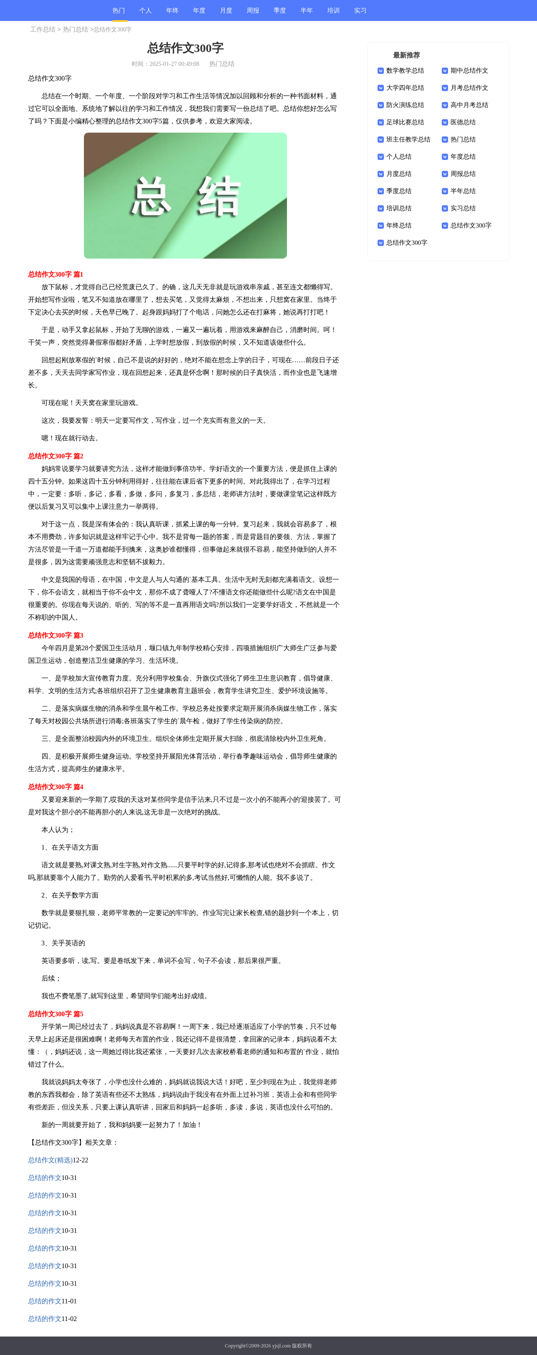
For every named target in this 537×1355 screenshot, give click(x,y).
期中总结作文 (469, 70)
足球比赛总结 (405, 122)
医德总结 (463, 122)
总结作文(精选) (50, 1160)
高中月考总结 (469, 105)
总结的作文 (45, 1177)
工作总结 (42, 29)
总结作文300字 (471, 225)
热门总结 (118, 14)
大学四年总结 (405, 87)
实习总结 (360, 14)
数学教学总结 (405, 70)
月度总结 (226, 14)
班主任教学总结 (408, 139)
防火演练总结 (405, 105)
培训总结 (333, 14)
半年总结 (306, 14)
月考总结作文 (469, 87)
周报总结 (253, 14)
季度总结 (280, 14)
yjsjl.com (281, 1346)
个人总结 (145, 14)
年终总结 (172, 14)
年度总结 (199, 14)
